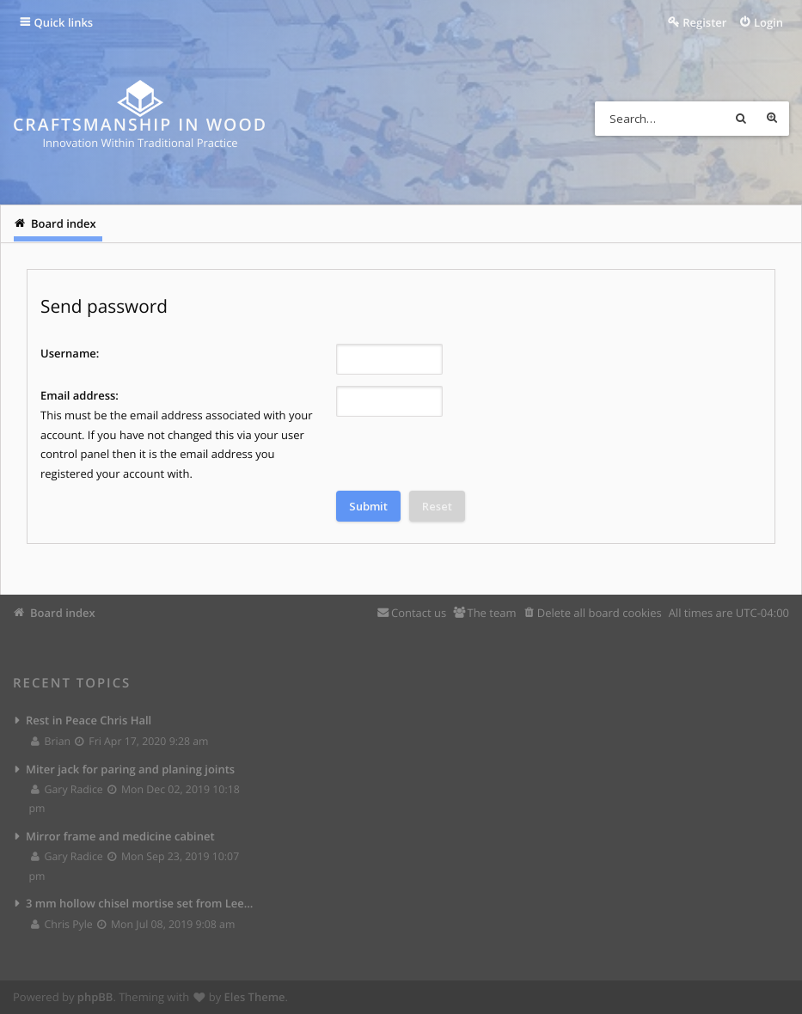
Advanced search (771, 118)
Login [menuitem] (768, 22)
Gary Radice (67, 789)
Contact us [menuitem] (418, 612)
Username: (69, 353)
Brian (51, 741)
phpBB (95, 997)
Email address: (79, 395)
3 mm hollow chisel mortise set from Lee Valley (140, 903)
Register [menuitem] (704, 22)
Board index (62, 612)
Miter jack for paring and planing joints (130, 769)
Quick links (64, 22)
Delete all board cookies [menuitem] (599, 612)
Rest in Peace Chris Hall (88, 720)
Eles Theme (254, 997)
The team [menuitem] (491, 612)
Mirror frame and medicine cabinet (120, 836)
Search (740, 118)
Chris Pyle (62, 924)
